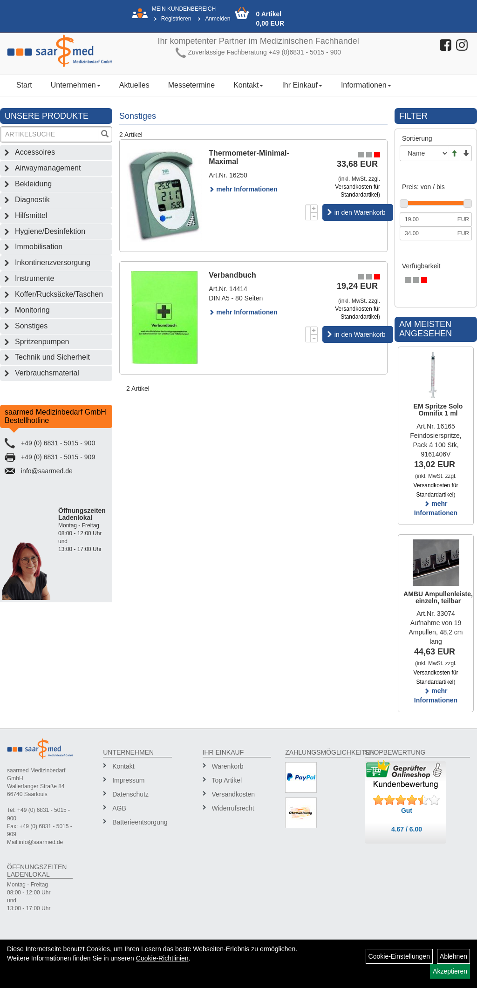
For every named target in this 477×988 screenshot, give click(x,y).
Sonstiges (31, 326)
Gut (406, 810)
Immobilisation (38, 247)
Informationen (366, 85)
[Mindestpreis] (427, 219)
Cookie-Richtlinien (162, 958)
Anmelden (217, 18)
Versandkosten (233, 794)
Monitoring (32, 310)
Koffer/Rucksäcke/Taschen (59, 294)
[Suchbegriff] (50, 134)
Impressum (128, 780)
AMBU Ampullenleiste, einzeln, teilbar (438, 597)
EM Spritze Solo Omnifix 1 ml (438, 409)
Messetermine (191, 85)
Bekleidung (33, 184)
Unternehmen (76, 85)
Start (24, 85)
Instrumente (34, 278)
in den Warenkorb (360, 212)
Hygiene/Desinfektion (50, 231)
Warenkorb (228, 766)
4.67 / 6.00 (406, 829)
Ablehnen (453, 956)
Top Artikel (227, 780)
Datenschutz (130, 794)
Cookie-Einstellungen (399, 956)
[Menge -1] (314, 216)
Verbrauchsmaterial (47, 373)
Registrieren (176, 18)
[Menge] (308, 212)
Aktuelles (134, 85)
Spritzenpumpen (42, 342)
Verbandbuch (232, 275)
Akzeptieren (450, 971)
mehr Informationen (243, 189)
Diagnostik (32, 200)
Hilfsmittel (31, 215)
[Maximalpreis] (427, 233)
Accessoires (35, 152)
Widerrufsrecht (233, 808)
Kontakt (248, 85)
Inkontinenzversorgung (52, 262)
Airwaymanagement (48, 168)
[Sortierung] (424, 153)
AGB (119, 808)
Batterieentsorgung (138, 822)
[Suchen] (105, 135)
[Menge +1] (314, 208)
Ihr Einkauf (302, 85)
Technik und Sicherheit (52, 357)
